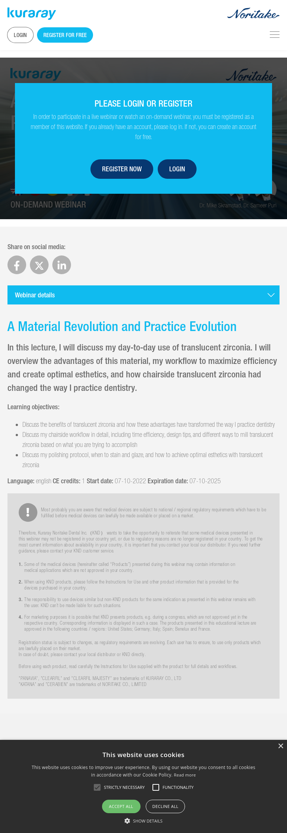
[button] (143, 820)
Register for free (65, 35)
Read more (185, 775)
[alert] (143, 786)
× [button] (280, 746)
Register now (122, 169)
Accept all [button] (121, 806)
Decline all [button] (165, 806)
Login (20, 35)
